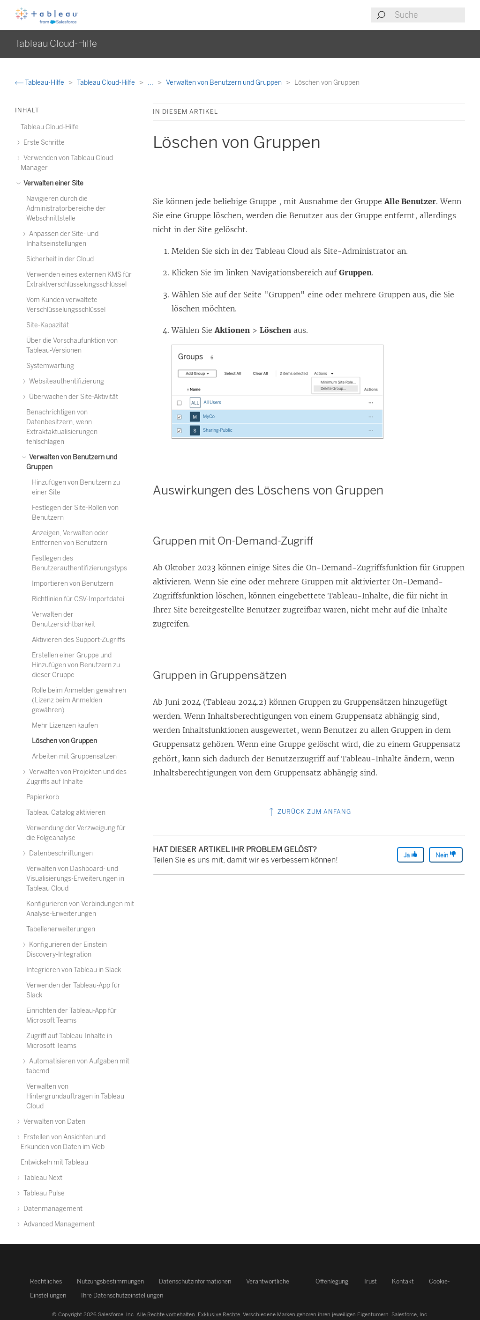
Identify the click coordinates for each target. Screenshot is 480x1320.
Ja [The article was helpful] (411, 855)
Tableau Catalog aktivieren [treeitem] (65, 813)
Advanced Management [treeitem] (58, 1224)
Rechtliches (46, 1281)
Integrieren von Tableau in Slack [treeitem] (73, 970)
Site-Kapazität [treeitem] (47, 325)
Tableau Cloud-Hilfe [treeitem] (50, 127)
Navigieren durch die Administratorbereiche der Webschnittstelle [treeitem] (66, 208)
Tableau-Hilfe (40, 83)
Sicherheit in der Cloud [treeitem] (60, 259)
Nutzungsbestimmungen (110, 1281)
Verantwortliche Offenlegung (297, 1281)
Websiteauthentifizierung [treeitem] (65, 381)
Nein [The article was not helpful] (445, 855)
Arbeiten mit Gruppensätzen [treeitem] (74, 756)
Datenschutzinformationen (195, 1281)
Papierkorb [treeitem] (42, 797)
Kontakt (403, 1281)
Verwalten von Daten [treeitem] (53, 1122)
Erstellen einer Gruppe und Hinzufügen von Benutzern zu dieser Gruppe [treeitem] (76, 665)
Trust (370, 1281)
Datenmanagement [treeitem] (51, 1209)
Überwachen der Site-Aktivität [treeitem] (72, 397)
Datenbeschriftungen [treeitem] (59, 853)
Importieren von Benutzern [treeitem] (72, 584)
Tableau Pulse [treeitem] (43, 1193)
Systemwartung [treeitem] (50, 366)
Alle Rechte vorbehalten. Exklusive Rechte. (188, 1314)
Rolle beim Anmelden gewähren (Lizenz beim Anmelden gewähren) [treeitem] (79, 700)
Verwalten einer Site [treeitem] (52, 183)
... (151, 83)
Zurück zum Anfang (309, 811)
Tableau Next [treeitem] (41, 1178)
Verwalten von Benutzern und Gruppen (224, 83)
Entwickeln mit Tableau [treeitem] (54, 1162)
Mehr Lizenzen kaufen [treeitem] (65, 726)
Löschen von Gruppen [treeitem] (64, 741)
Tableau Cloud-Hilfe (106, 83)
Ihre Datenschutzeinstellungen (122, 1295)
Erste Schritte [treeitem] (43, 143)
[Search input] (429, 15)
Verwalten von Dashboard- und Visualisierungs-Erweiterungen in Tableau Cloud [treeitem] (75, 878)
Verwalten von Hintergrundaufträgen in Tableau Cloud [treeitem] (75, 1096)
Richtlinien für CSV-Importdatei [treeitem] (78, 599)
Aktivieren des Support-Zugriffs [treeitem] (78, 640)
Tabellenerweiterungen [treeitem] (60, 929)
